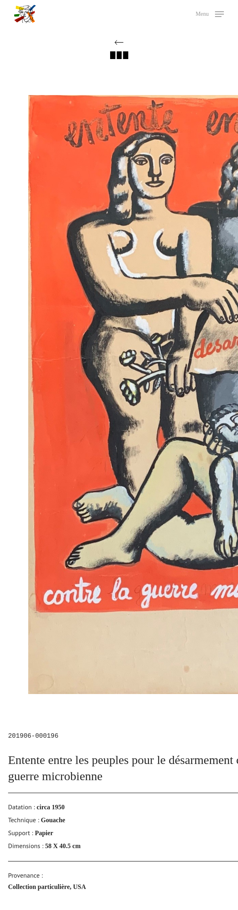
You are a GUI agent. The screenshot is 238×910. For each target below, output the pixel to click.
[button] (210, 13)
